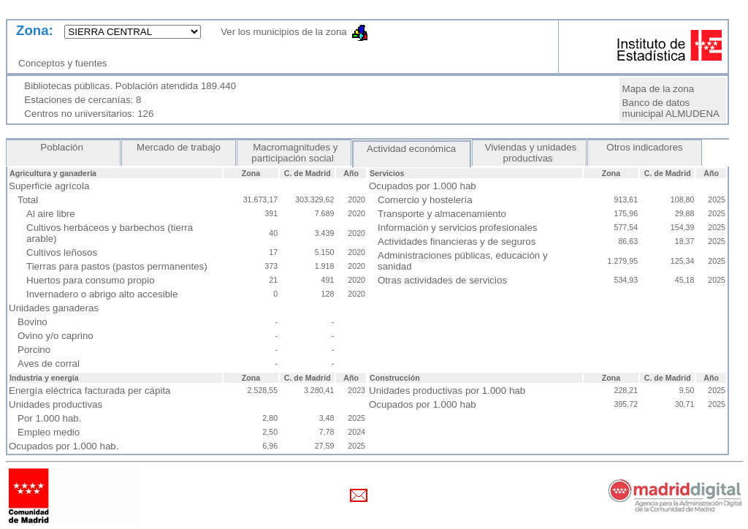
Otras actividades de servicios (442, 280)
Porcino (34, 349)
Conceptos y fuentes (65, 63)
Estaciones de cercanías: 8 (82, 99)
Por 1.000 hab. (49, 418)
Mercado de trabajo (178, 147)
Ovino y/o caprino (56, 335)
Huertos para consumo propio (90, 280)
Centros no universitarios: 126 (88, 113)
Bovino (32, 321)
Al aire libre (50, 213)
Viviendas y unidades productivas (529, 153)
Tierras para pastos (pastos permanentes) (116, 266)
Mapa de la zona (658, 88)
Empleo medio (49, 432)
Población (63, 147)
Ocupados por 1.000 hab (422, 404)
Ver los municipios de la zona (279, 31)
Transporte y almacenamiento (442, 213)
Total (28, 199)
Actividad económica (412, 148)
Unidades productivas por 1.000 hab (447, 390)
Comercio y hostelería (425, 199)
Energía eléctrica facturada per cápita (90, 390)
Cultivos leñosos (61, 252)
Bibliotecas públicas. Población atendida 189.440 (130, 85)
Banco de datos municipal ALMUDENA (671, 108)
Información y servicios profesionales (458, 227)
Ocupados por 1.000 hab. (63, 446)
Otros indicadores (645, 147)
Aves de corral (49, 363)
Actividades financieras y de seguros (456, 241)
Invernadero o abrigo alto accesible (102, 294)
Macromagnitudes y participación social (293, 153)
